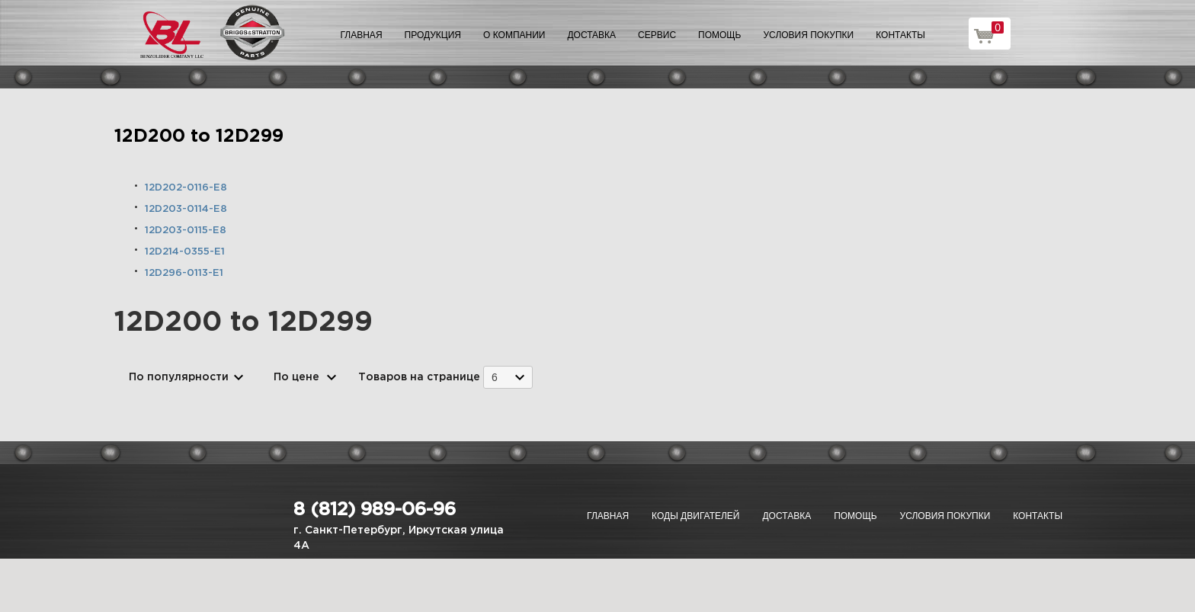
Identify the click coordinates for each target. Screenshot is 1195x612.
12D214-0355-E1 (185, 252)
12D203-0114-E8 (186, 209)
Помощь (719, 35)
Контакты (900, 35)
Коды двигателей (695, 516)
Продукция (433, 35)
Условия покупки (809, 35)
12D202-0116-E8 (186, 188)
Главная (362, 35)
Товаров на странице (419, 377)
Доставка (591, 35)
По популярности (179, 377)
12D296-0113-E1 (184, 273)
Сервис (657, 35)
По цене (296, 377)
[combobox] (508, 377)
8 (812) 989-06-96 (374, 509)
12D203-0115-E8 (185, 230)
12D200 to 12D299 (199, 136)
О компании (514, 35)
